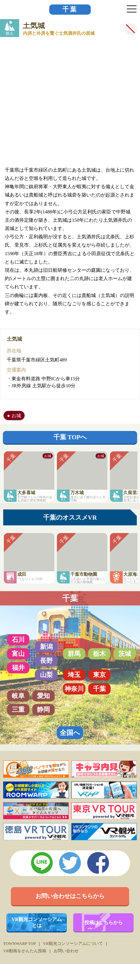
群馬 (74, 653)
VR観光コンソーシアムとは (37, 922)
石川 (18, 639)
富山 (18, 653)
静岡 (43, 709)
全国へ (70, 732)
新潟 (46, 646)
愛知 (43, 695)
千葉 (70, 9)
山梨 (46, 674)
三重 (18, 709)
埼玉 (74, 674)
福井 (18, 667)
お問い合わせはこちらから (70, 896)
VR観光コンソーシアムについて (73, 943)
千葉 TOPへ (70, 437)
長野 (46, 660)
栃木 (99, 653)
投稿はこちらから (103, 922)
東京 (99, 674)
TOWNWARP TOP (19, 943)
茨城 (124, 653)
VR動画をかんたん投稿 (24, 950)
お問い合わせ (66, 950)
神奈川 (74, 688)
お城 (16, 415)
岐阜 (18, 695)
